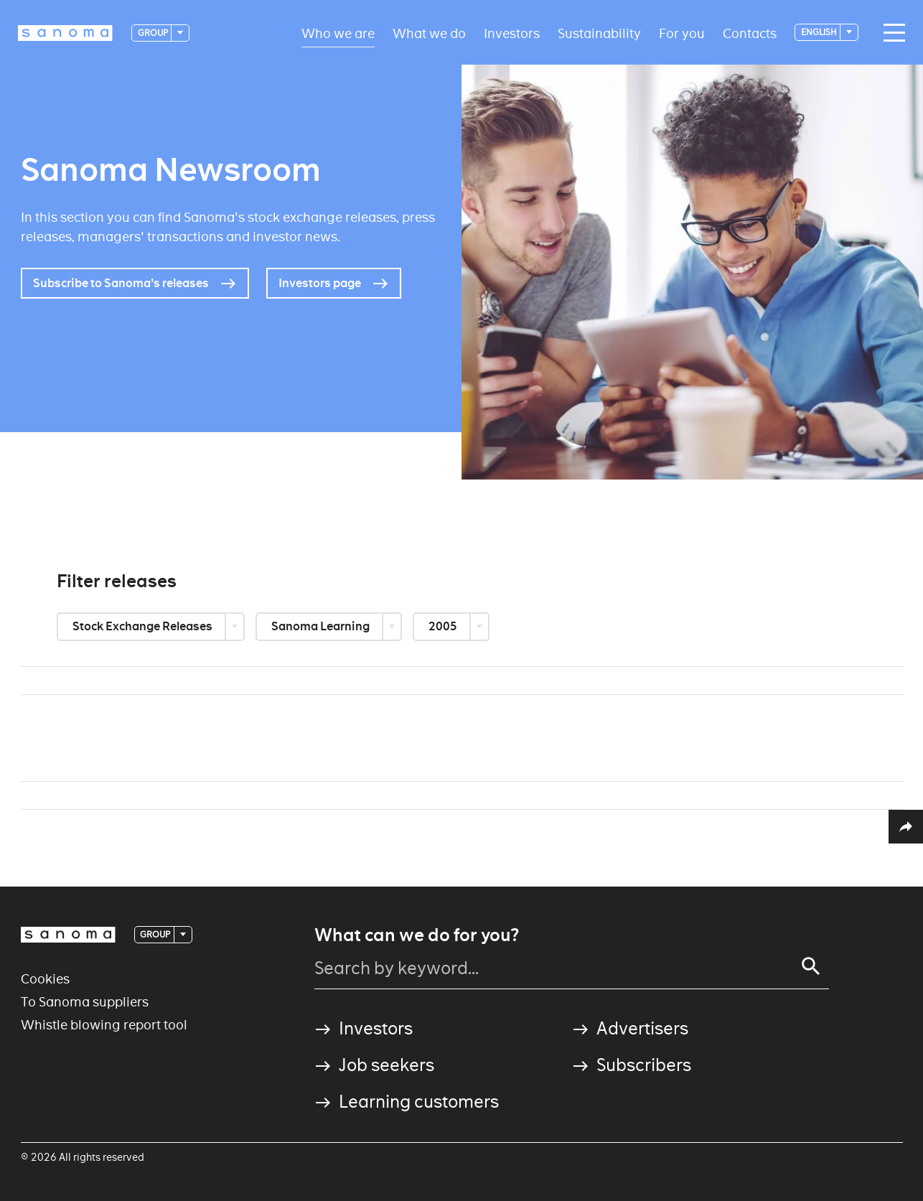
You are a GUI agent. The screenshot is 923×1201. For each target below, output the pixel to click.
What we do (429, 32)
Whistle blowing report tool (104, 1025)
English (819, 32)
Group (153, 32)
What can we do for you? (416, 935)
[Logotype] (65, 33)
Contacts (750, 32)
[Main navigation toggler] (890, 33)
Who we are (338, 32)
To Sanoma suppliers (85, 1002)
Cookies (45, 979)
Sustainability (599, 32)
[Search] (811, 966)
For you (682, 32)
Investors (512, 32)
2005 (443, 626)
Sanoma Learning (321, 626)
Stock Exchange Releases (143, 626)
